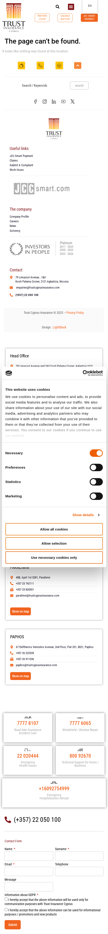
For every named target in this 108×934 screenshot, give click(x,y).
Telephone (61, 864)
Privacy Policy (75, 313)
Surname (61, 849)
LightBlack (59, 327)
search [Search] (79, 85)
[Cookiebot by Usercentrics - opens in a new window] (82, 373)
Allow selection (54, 543)
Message (10, 879)
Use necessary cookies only (54, 557)
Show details (83, 515)
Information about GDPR (20, 895)
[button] (57, 6)
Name (9, 849)
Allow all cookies (54, 529)
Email (8, 864)
